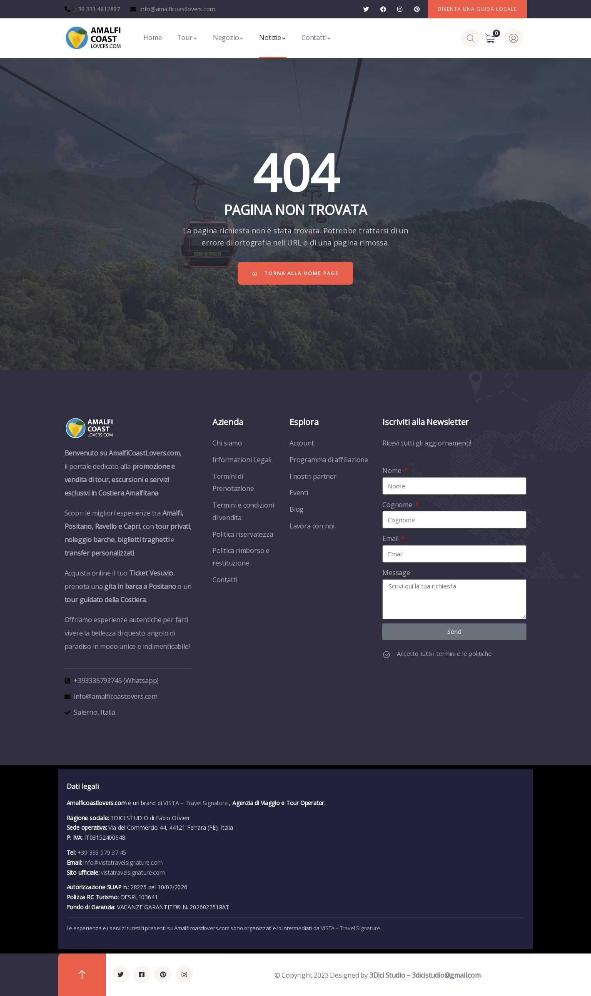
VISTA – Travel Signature (196, 803)
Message (396, 572)
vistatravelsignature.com (133, 872)
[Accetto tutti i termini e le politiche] (386, 655)
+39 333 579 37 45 (102, 852)
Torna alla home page (296, 273)
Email (391, 538)
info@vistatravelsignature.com (122, 862)
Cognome (398, 504)
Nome (392, 470)
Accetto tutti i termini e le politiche (444, 653)
